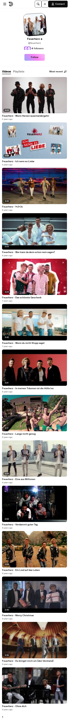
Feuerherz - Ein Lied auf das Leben (21, 570)
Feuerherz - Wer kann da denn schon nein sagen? (28, 252)
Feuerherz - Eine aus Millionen (18, 479)
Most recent (58, 71)
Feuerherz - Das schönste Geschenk (22, 297)
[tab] (6, 72)
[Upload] (45, 4)
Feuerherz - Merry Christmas (18, 615)
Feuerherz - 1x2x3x (12, 206)
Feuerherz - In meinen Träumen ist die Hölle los (28, 388)
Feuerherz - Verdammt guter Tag (20, 524)
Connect (58, 4)
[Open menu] (4, 4)
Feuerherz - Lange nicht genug (19, 434)
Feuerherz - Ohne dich (14, 706)
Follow (34, 57)
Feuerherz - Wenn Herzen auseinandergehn (25, 116)
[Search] (38, 4)
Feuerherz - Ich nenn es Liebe (18, 161)
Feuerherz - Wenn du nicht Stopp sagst (23, 343)
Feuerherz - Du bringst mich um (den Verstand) (27, 661)
